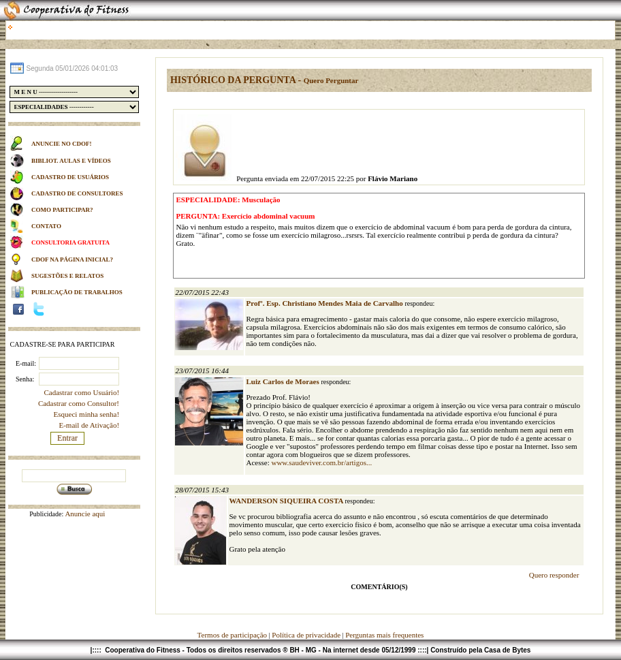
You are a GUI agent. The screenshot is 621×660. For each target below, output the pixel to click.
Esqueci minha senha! (87, 414)
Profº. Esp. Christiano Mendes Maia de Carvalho (325, 303)
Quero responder (554, 575)
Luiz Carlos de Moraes (283, 381)
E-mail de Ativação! (89, 425)
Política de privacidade (306, 635)
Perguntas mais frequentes (384, 635)
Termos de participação (233, 635)
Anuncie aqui (84, 513)
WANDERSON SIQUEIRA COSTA (287, 501)
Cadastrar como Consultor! (78, 403)
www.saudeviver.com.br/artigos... (321, 462)
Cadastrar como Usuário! (81, 392)
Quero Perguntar (331, 80)
